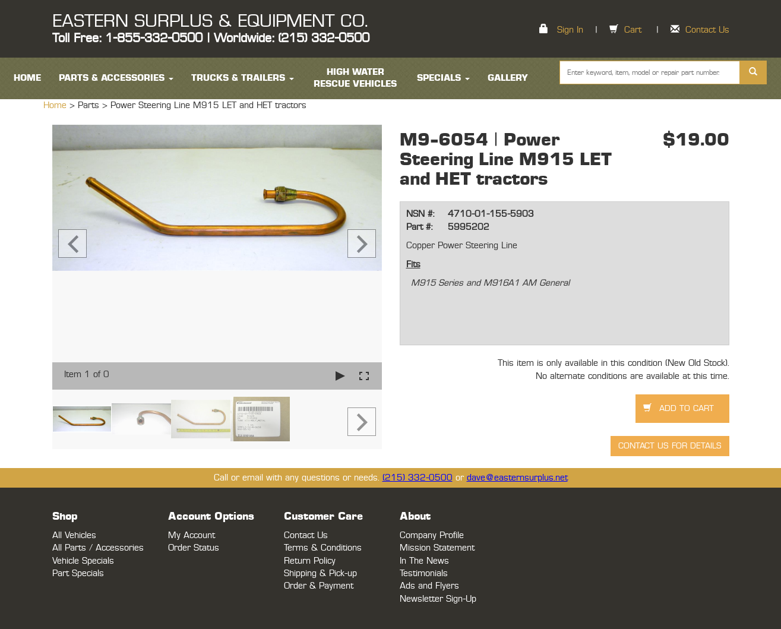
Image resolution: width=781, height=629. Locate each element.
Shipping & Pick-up (320, 573)
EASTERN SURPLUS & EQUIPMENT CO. (210, 21)
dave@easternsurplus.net (517, 477)
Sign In (570, 30)
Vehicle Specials (83, 561)
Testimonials (424, 573)
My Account (191, 535)
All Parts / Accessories (98, 547)
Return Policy (310, 561)
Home (56, 105)
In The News (424, 561)
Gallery (508, 78)
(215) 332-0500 (417, 477)
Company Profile (432, 535)
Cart (632, 30)
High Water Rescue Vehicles (355, 78)
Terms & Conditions (323, 547)
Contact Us (707, 30)
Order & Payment (318, 585)
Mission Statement (437, 547)
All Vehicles (74, 535)
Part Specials (78, 573)
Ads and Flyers (429, 585)
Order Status (193, 547)
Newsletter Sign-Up (438, 599)
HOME (27, 78)
